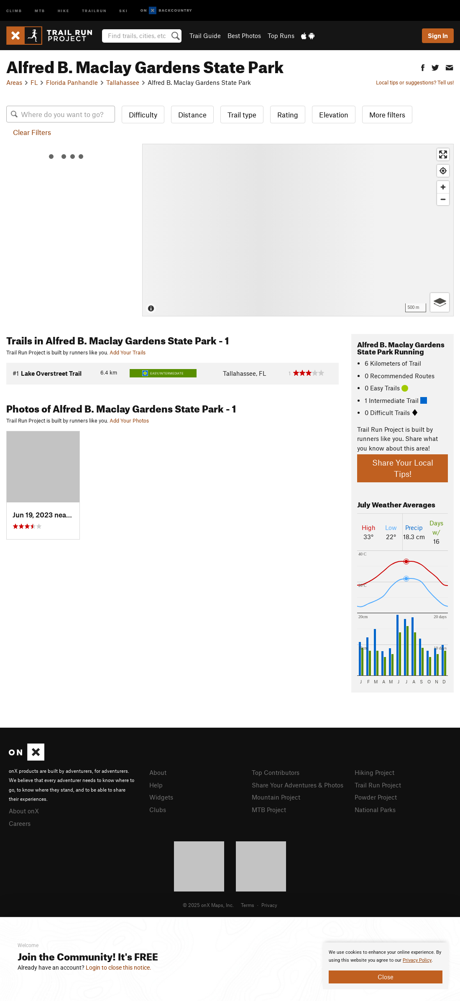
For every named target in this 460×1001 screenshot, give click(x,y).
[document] (385, 965)
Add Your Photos (129, 420)
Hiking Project (374, 772)
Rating (287, 114)
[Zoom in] (443, 187)
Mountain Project (276, 797)
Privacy (269, 905)
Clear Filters (32, 132)
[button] (423, 66)
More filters (387, 114)
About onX (24, 811)
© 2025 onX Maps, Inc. (208, 905)
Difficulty (143, 114)
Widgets (161, 797)
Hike (63, 10)
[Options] (439, 302)
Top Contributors (275, 772)
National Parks (375, 809)
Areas (14, 82)
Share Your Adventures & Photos (297, 785)
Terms (247, 905)
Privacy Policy (417, 960)
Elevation (333, 114)
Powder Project (376, 797)
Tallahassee (122, 82)
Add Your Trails (128, 352)
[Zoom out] (443, 199)
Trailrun (94, 10)
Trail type (241, 114)
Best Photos (244, 35)
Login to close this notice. (118, 967)
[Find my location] (443, 171)
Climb (14, 10)
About (157, 772)
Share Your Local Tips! (402, 468)
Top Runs (281, 35)
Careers (20, 823)
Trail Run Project (378, 785)
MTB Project (269, 809)
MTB (40, 10)
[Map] (298, 230)
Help (156, 785)
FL (34, 82)
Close (386, 977)
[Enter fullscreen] (443, 154)
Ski (123, 10)
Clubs (157, 809)
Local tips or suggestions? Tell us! (415, 82)
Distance (192, 114)
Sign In (438, 35)
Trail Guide (205, 35)
